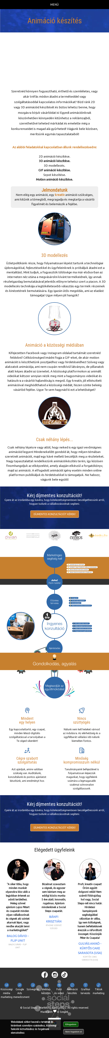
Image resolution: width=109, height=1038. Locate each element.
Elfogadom (70, 1024)
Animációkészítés (72, 989)
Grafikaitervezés (85, 989)
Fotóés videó (59, 989)
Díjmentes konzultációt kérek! (55, 514)
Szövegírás (33, 987)
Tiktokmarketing (98, 989)
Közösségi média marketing (7, 990)
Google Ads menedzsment (21, 990)
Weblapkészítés (46, 989)
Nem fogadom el (73, 1031)
